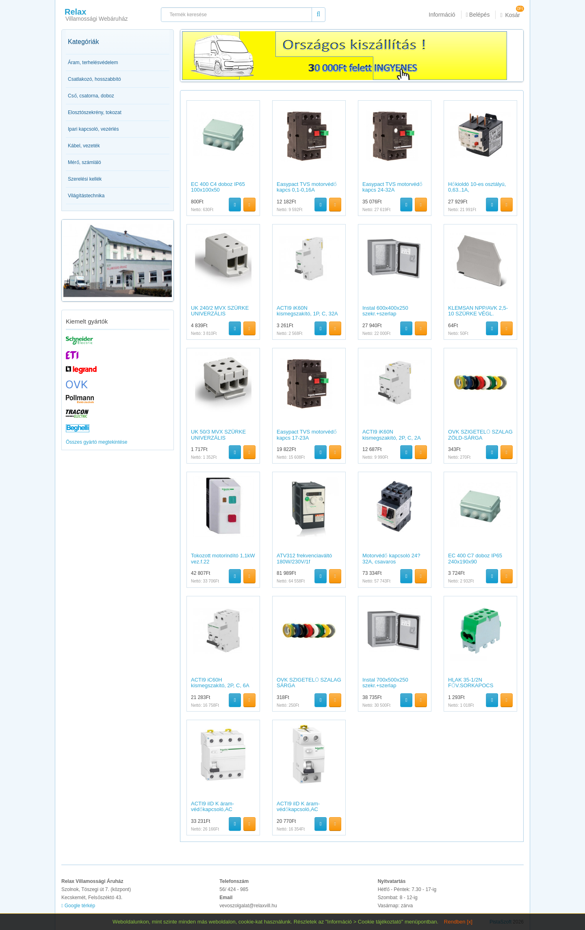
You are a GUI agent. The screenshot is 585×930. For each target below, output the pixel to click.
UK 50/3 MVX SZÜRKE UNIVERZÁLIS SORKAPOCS (218, 438)
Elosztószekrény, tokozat (94, 112)
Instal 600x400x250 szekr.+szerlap (385, 311)
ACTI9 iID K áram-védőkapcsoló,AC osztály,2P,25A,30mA (301, 809)
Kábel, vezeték (84, 146)
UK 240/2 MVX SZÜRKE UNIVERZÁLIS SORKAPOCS (220, 314)
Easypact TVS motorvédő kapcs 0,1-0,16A (307, 187)
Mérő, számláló (84, 162)
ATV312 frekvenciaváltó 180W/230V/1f (304, 558)
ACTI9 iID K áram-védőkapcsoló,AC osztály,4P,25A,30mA (215, 809)
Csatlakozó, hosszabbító (94, 79)
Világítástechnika (86, 196)
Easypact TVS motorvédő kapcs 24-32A (392, 187)
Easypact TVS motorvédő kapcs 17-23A (307, 434)
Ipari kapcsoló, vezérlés (93, 129)
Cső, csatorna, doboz (91, 96)
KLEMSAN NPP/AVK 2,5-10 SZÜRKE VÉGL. (478, 311)
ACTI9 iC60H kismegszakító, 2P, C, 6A (220, 682)
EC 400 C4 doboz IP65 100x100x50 (218, 187)
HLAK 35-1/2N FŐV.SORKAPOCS (470, 682)
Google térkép (78, 905)
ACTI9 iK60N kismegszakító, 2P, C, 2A (391, 434)
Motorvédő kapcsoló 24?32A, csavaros (391, 558)
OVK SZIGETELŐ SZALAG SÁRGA (309, 682)
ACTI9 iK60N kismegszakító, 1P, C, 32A (307, 311)
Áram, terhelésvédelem (93, 62)
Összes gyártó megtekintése (96, 442)
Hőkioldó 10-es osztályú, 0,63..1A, (477, 187)
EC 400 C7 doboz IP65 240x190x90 (475, 558)
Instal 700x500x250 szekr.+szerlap (385, 682)
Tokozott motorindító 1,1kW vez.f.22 (223, 558)
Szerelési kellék (85, 179)
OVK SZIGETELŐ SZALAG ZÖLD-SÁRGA (480, 434)
